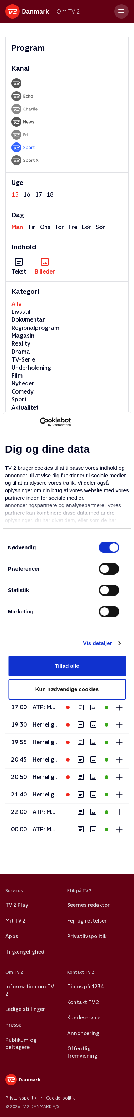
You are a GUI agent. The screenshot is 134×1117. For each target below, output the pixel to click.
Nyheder (22, 383)
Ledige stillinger (25, 1009)
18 (50, 194)
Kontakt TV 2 (83, 1002)
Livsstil (20, 311)
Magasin (22, 335)
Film (17, 375)
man (17, 227)
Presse (13, 1025)
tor (59, 227)
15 (15, 194)
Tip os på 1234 (85, 986)
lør (86, 227)
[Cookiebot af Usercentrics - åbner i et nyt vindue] (39, 422)
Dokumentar (28, 319)
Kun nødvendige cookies (67, 689)
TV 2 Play (16, 905)
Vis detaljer (97, 643)
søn (101, 227)
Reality (20, 343)
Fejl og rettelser (87, 921)
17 (38, 194)
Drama (20, 351)
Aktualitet (25, 407)
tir (31, 227)
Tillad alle (67, 666)
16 (26, 194)
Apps (11, 936)
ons (45, 227)
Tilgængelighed (24, 952)
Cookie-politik (60, 1098)
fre (73, 227)
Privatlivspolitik (86, 936)
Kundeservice (83, 1017)
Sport (19, 399)
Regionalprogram (35, 327)
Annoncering (83, 1033)
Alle (16, 304)
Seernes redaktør (88, 905)
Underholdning (31, 367)
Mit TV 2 (15, 921)
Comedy (22, 391)
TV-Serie (23, 359)
